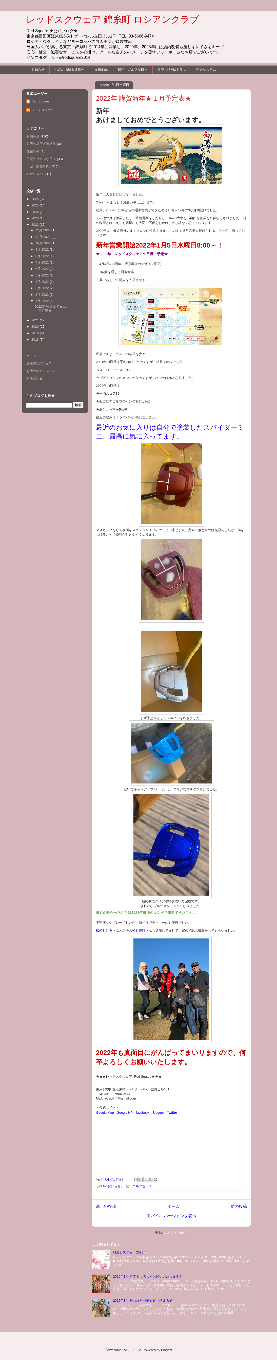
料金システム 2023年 (130, 1252)
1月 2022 (42, 301)
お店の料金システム (41, 371)
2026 (35, 199)
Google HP (125, 1112)
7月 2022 (42, 262)
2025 (35, 205)
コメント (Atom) (176, 1232)
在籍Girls (101, 70)
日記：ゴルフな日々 (132, 70)
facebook (142, 1112)
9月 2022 (42, 249)
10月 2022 (43, 243)
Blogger (158, 1112)
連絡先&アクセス (39, 363)
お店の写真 (34, 378)
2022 (35, 224)
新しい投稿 (106, 1206)
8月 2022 (42, 256)
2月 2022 (42, 295)
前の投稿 (239, 1206)
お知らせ (38, 70)
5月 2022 (42, 275)
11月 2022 (43, 237)
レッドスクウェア (44, 110)
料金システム (206, 70)
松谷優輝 (138, 930)
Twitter (172, 1112)
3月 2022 (42, 288)
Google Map (105, 1112)
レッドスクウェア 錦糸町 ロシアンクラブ (112, 19)
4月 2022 (42, 282)
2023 (35, 218)
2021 (35, 320)
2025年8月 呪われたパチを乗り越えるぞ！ (144, 1300)
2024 (35, 212)
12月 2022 (43, 230)
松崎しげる (104, 930)
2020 (35, 326)
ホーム (173, 1206)
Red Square (40, 101)
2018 (35, 339)
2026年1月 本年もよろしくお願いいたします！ (147, 1276)
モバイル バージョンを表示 (171, 1216)
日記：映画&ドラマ (171, 70)
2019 (35, 333)
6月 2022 (42, 269)
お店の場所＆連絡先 (69, 70)
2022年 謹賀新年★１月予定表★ (143, 98)
